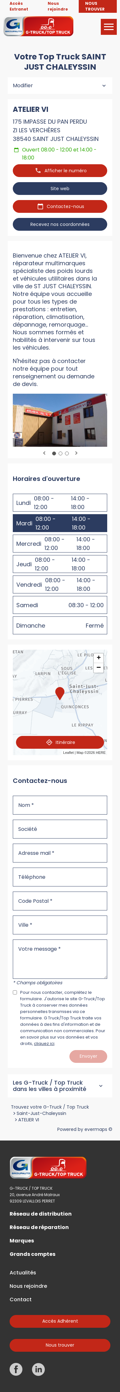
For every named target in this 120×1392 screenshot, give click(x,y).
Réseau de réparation (39, 1227)
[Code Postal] (60, 901)
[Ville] (60, 925)
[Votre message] (60, 959)
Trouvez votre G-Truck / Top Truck (50, 1107)
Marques (22, 1241)
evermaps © (98, 1129)
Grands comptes (32, 1254)
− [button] (98, 668)
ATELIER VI (28, 1120)
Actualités (23, 1273)
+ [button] (99, 658)
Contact (21, 1299)
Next (76, 453)
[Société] (60, 829)
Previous (44, 453)
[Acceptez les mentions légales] (15, 992)
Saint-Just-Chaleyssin (41, 1113)
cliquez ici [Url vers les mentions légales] (44, 1043)
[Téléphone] (60, 877)
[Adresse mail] (60, 853)
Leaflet (68, 752)
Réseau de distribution (41, 1214)
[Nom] (60, 805)
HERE (101, 752)
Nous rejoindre (28, 1286)
